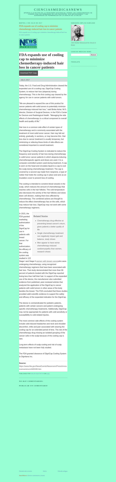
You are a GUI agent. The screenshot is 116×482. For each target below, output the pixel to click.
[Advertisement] (36, 453)
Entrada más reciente (25, 471)
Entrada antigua (62, 471)
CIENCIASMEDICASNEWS (58, 9)
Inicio (45, 471)
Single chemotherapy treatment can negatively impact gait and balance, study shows (50, 236)
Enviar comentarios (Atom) (36, 475)
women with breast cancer (47, 261)
